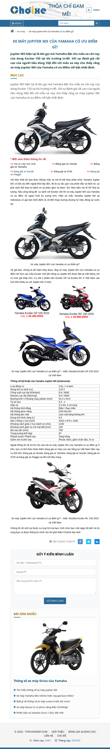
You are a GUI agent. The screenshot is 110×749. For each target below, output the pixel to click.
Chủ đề (61, 735)
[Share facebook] (80, 541)
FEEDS (96, 9)
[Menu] (16, 23)
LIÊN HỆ (48, 735)
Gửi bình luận (55, 600)
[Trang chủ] (12, 31)
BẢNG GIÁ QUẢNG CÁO (82, 731)
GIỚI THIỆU (58, 731)
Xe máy (21, 31)
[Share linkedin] (97, 541)
